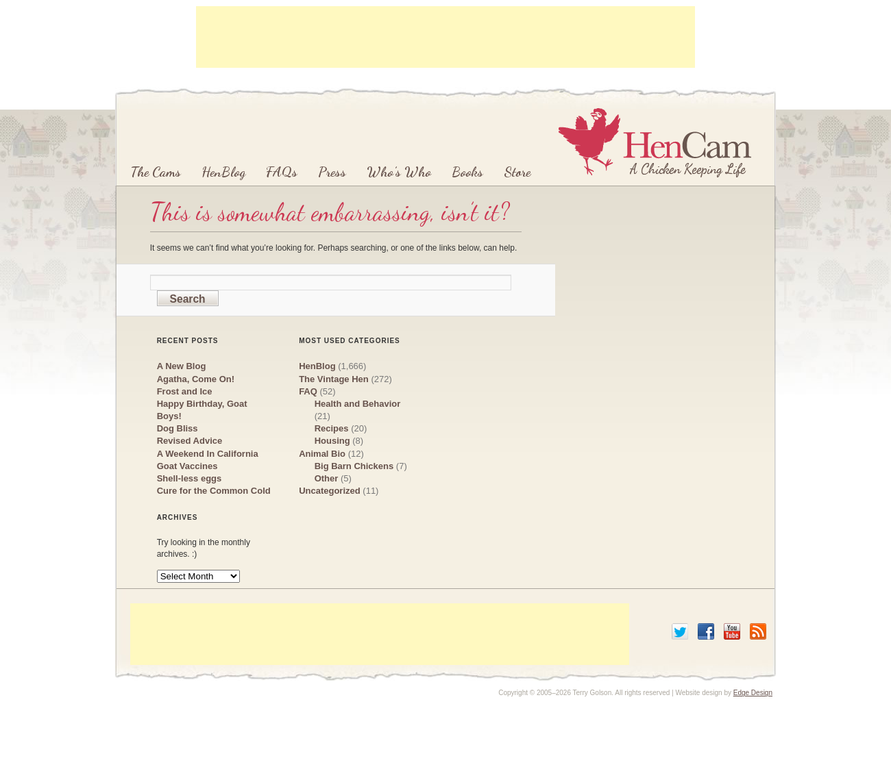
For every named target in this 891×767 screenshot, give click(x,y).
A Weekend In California (207, 454)
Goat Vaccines (187, 466)
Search (188, 299)
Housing (332, 441)
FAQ (308, 391)
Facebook (706, 631)
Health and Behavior (358, 404)
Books (467, 172)
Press (332, 172)
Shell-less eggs (189, 478)
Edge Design (752, 692)
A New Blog (181, 366)
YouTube (732, 631)
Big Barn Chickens (354, 466)
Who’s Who (399, 172)
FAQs (281, 172)
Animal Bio (322, 454)
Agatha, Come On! (195, 379)
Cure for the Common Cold (214, 491)
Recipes (332, 428)
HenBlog (223, 172)
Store (517, 172)
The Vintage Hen (334, 379)
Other (327, 478)
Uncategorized (330, 491)
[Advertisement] (445, 37)
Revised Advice (190, 441)
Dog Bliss (177, 428)
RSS (758, 631)
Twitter (680, 631)
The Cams (155, 172)
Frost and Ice (184, 391)
